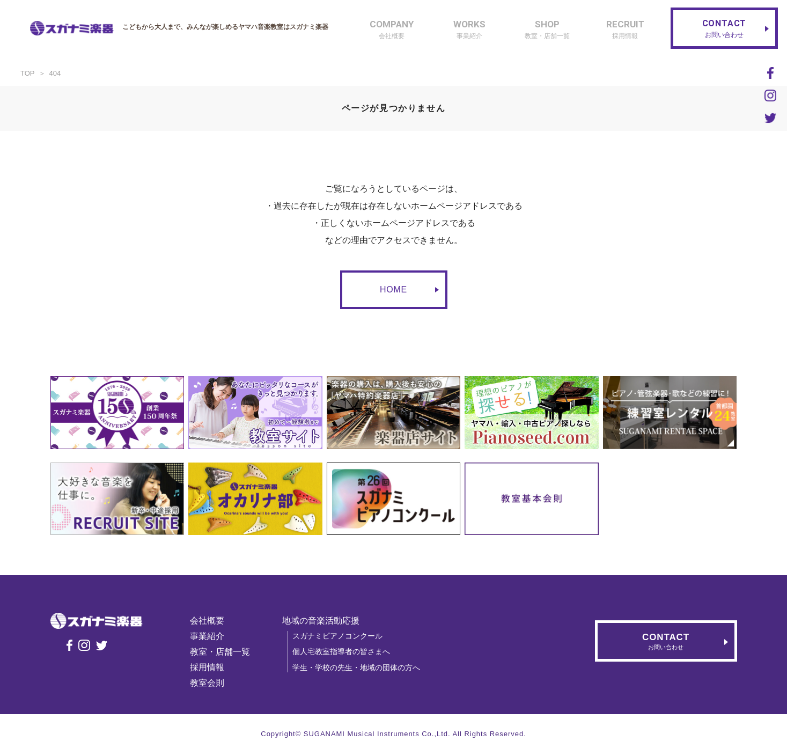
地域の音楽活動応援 (328, 620)
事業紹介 (215, 636)
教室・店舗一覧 (228, 651)
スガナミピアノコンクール (345, 636)
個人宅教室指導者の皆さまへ (349, 651)
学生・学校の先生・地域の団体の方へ (364, 667)
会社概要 (215, 620)
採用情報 (215, 667)
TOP (27, 73)
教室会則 (215, 682)
